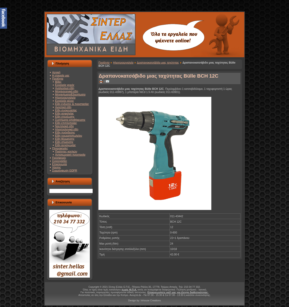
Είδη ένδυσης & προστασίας (72, 104)
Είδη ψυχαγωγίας (65, 145)
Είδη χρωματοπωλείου (68, 135)
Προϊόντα (57, 78)
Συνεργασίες (59, 161)
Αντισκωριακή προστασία (70, 154)
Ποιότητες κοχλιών (66, 151)
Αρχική (56, 72)
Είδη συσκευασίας (66, 110)
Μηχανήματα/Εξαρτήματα (70, 94)
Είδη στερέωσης (65, 116)
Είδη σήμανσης (64, 142)
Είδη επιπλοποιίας (66, 123)
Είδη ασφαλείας (64, 113)
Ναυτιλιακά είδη (64, 126)
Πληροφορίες (60, 148)
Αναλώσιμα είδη (64, 88)
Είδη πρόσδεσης (65, 132)
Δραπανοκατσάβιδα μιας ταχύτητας (158, 62)
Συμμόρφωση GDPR (64, 170)
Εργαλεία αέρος (64, 100)
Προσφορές (59, 157)
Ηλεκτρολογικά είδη (66, 129)
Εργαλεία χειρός (65, 85)
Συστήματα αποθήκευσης (70, 119)
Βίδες (58, 81)
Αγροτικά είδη (63, 107)
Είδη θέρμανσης (65, 138)
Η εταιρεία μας (60, 75)
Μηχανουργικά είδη (66, 91)
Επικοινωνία (59, 164)
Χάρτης (56, 167)
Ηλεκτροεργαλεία (65, 97)
